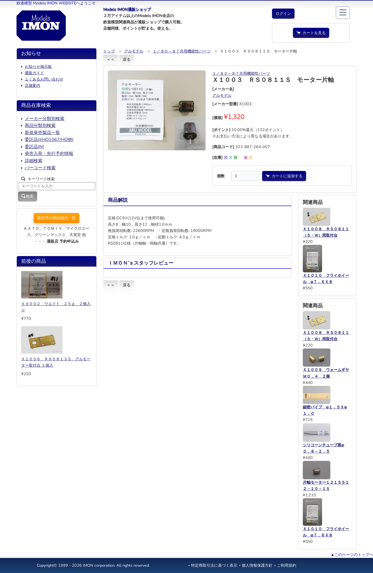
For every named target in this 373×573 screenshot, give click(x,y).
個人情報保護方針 (257, 565)
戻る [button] (126, 59)
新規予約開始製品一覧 (56, 218)
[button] (283, 14)
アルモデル (133, 51)
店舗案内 (32, 85)
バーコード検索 (40, 168)
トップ (109, 51)
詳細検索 (33, 161)
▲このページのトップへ (352, 554)
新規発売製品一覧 (42, 133)
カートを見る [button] (311, 32)
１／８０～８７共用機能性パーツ (182, 51)
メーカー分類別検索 (44, 119)
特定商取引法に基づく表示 (214, 565)
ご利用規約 (286, 565)
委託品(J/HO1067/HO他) (49, 140)
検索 (27, 196)
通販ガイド (34, 73)
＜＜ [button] (111, 59)
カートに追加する (284, 176)
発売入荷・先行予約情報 (49, 154)
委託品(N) (34, 147)
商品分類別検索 (40, 126)
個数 (221, 176)
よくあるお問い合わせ (44, 79)
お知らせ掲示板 (38, 66)
